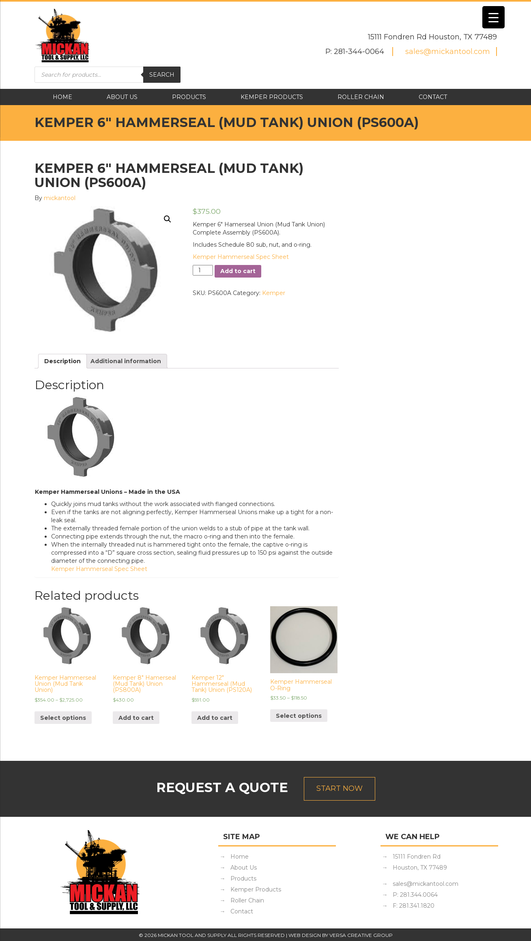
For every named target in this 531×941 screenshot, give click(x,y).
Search (161, 74)
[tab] (62, 361)
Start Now (339, 788)
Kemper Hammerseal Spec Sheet (241, 257)
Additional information (125, 361)
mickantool (59, 198)
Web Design (304, 935)
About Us (122, 97)
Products (189, 97)
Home (62, 97)
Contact (433, 97)
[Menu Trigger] (493, 17)
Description (62, 361)
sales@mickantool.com (447, 51)
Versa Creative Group (361, 935)
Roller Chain (361, 97)
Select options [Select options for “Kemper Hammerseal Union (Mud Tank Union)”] (63, 717)
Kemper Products (272, 97)
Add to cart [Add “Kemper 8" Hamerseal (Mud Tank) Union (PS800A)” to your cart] (136, 717)
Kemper (273, 293)
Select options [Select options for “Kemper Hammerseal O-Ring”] (299, 715)
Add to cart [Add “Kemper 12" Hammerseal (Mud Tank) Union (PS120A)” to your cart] (214, 717)
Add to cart (238, 271)
